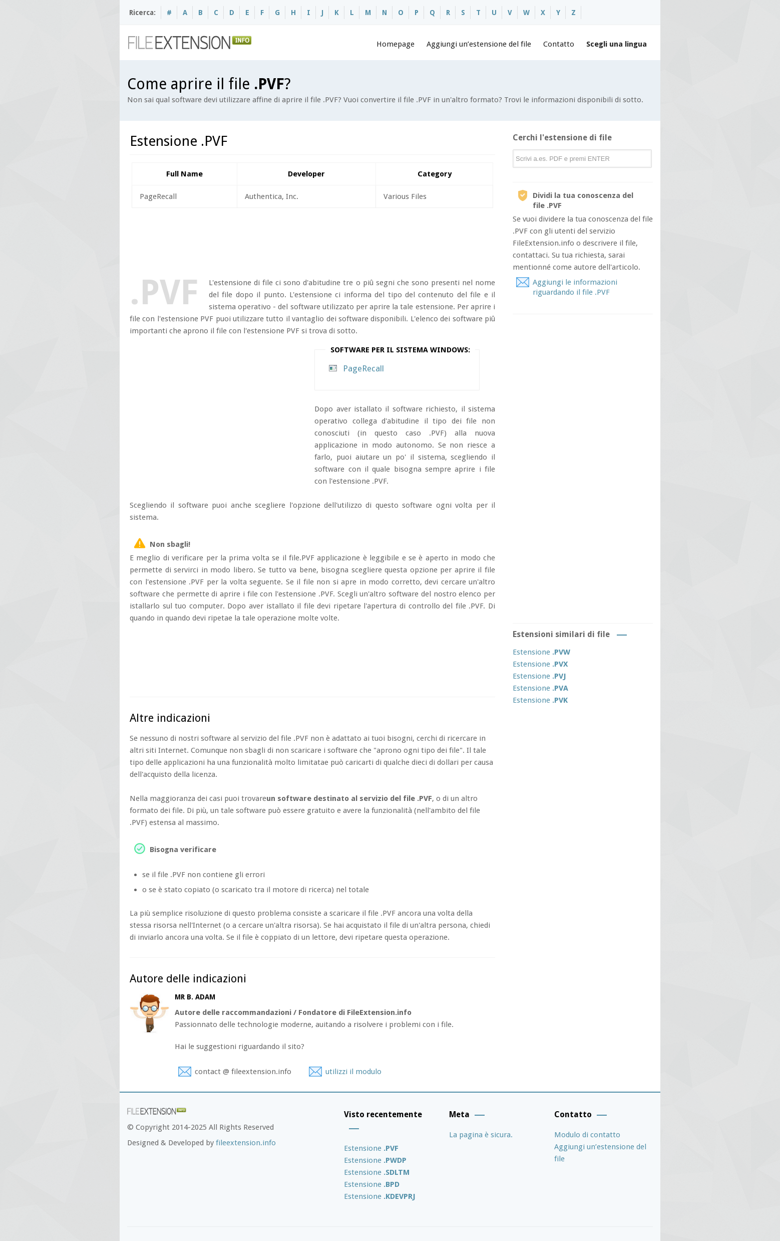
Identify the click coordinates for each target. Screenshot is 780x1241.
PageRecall (363, 368)
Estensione (541, 652)
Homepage (395, 44)
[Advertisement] (312, 240)
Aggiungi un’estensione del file (479, 44)
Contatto (558, 44)
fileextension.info (246, 1142)
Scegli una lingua (616, 44)
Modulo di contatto (587, 1134)
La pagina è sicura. (481, 1134)
